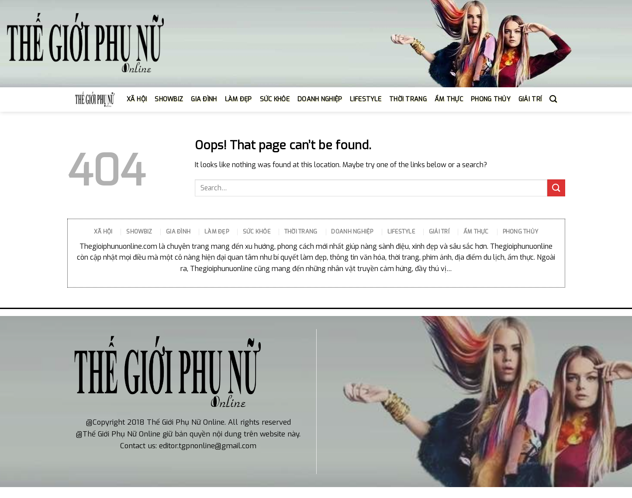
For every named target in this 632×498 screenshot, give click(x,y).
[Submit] (556, 187)
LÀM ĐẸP (238, 99)
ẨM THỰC (449, 99)
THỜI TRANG (408, 99)
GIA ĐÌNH (204, 99)
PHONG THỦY (491, 99)
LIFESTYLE (365, 99)
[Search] (553, 99)
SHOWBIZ (169, 99)
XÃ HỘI (137, 99)
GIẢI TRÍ (530, 99)
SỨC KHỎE (275, 99)
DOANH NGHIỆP (319, 99)
